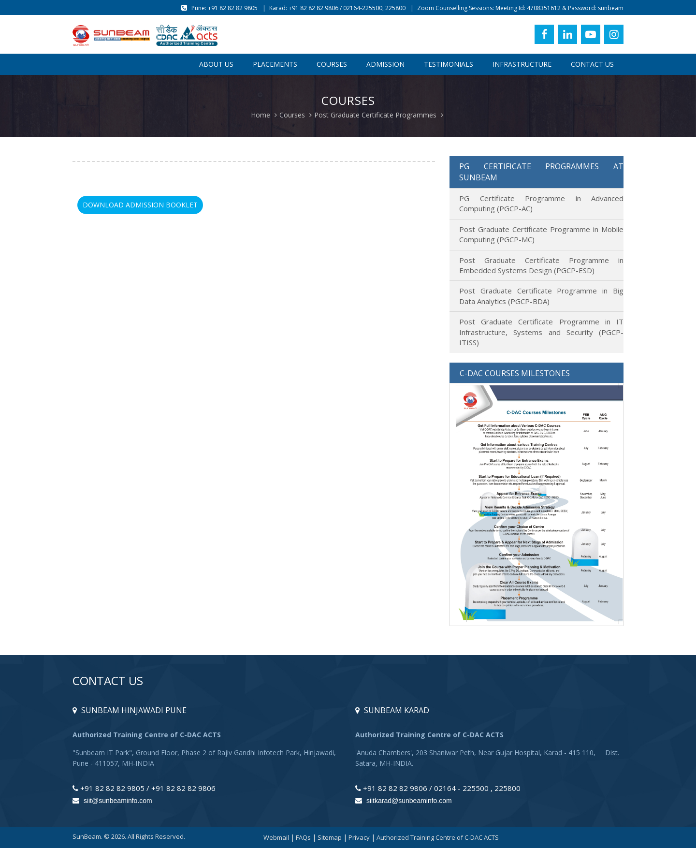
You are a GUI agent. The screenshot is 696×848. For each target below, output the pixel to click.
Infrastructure (522, 64)
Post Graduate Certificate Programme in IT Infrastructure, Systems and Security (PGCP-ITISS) (541, 332)
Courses (332, 64)
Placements (275, 64)
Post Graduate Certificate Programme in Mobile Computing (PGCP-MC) (541, 234)
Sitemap (330, 837)
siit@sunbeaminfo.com (112, 800)
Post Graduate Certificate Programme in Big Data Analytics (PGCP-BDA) (541, 296)
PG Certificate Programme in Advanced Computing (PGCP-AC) (541, 203)
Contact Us (592, 64)
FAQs (303, 837)
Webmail (276, 837)
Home (260, 114)
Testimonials (448, 64)
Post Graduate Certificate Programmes (375, 114)
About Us (216, 64)
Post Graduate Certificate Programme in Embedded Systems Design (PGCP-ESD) (541, 265)
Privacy (359, 837)
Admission (385, 64)
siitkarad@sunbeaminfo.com (403, 800)
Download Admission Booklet (140, 204)
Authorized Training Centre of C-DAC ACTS (438, 837)
